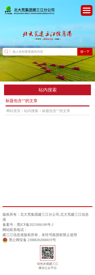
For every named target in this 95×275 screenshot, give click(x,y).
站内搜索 (31, 111)
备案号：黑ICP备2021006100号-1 (28, 225)
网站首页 (13, 111)
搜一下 (84, 51)
